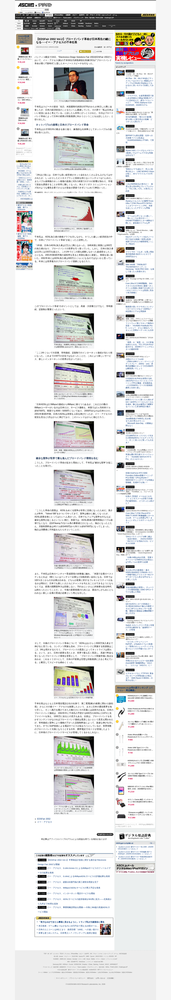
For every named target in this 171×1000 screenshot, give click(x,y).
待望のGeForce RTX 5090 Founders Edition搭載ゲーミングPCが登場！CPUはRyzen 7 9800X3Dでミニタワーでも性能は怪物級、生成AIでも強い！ (140, 477)
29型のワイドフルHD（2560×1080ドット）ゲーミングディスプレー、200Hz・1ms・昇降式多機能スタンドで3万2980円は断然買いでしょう (140, 363)
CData (73, 26)
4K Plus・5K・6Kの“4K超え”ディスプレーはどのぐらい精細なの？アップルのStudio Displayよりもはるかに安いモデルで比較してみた (140, 83)
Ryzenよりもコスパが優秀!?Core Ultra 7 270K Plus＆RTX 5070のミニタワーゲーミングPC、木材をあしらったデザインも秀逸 (139, 204)
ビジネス (34, 15)
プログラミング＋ (92, 967)
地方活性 (92, 17)
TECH (41, 15)
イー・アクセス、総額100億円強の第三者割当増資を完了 (72, 882)
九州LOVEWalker (103, 972)
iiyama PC (82, 956)
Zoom (104, 26)
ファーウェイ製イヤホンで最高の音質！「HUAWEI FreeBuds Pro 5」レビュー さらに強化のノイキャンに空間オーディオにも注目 (140, 326)
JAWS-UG (63, 959)
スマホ (98, 15)
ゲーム (115, 15)
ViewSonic (88, 23)
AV (87, 15)
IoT (27, 15)
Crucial (73, 23)
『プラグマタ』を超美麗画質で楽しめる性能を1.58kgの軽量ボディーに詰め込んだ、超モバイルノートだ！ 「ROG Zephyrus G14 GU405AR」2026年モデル (140, 100)
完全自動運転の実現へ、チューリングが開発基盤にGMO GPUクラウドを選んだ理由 (140, 589)
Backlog (81, 26)
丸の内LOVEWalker (115, 972)
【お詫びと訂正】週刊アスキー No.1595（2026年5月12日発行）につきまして (136, 848)
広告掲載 (110, 978)
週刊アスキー (57, 17)
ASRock (65, 23)
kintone (42, 26)
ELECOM (27, 23)
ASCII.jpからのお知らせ (124, 843)
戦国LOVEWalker (127, 972)
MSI (65, 21)
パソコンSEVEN (58, 21)
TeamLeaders (67, 17)
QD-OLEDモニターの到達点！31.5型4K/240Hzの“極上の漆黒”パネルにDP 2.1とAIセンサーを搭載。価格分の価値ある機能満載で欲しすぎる (140, 608)
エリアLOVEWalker (54, 972)
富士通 (27, 21)
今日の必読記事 (62, 969)
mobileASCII (92, 969)
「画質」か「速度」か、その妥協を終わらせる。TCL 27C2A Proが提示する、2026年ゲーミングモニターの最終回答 (140, 345)
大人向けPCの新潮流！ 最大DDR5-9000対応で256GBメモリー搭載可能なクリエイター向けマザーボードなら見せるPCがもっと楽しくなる (140, 574)
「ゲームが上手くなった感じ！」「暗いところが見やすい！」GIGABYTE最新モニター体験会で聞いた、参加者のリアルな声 (140, 219)
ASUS (73, 21)
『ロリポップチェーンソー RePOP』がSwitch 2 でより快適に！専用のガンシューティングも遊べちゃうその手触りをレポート (140, 645)
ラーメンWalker (43, 972)
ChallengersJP (109, 17)
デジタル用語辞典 (82, 969)
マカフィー (27, 28)
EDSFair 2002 (44, 819)
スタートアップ (106, 15)
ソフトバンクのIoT (112, 26)
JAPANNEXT (42, 29)
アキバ (92, 15)
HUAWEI (81, 23)
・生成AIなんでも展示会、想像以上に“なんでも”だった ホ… (24, 194)
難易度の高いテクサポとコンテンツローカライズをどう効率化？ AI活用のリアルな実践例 (140, 309)
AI (23, 15)
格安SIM (29, 17)
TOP (45, 953)
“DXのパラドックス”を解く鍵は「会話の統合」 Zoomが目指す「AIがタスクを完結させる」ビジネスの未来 (139, 540)
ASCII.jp (26, 5)
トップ (18, 15)
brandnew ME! (58, 28)
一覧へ (151, 843)
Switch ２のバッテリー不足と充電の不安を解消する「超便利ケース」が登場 (140, 627)
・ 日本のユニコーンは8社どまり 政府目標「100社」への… (24, 180)
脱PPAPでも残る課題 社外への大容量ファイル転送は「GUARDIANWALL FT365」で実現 (140, 138)
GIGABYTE (50, 23)
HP (81, 21)
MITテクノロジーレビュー (105, 969)
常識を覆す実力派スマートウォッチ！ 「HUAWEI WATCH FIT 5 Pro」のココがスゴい (140, 456)
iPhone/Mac (58, 15)
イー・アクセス (44, 822)
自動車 (68, 15)
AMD (34, 23)
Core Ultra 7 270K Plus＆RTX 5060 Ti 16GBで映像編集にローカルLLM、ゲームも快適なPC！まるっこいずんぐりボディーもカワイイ (140, 518)
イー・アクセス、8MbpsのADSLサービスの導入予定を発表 (73, 888)
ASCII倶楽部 (148, 15)
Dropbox (65, 26)
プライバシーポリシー (77, 978)
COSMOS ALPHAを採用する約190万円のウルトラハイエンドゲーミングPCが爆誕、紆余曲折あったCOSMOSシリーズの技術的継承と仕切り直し (139, 383)
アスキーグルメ (47, 17)
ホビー (74, 15)
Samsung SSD (57, 964)
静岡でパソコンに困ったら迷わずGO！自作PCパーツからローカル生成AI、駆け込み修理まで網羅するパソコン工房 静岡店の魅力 (140, 403)
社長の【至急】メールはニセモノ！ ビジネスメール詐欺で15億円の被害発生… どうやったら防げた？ (140, 499)
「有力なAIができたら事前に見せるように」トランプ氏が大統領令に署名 (71, 922)
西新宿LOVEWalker (79, 972)
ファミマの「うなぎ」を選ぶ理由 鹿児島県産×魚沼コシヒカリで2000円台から (141, 254)
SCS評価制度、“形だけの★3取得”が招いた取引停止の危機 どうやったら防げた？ (139, 119)
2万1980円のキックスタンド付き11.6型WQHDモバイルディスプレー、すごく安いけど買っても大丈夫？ (140, 439)
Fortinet (88, 26)
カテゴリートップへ (105, 834)
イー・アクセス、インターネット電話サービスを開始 (71, 893)
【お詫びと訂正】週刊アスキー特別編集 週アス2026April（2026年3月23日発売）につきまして (135, 853)
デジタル (43, 5)
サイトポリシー (61, 978)
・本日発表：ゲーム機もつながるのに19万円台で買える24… (24, 173)
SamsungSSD (56, 23)
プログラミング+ (78, 17)
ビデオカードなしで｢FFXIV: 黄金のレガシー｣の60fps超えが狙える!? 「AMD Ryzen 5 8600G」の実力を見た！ (139, 676)
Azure (50, 26)
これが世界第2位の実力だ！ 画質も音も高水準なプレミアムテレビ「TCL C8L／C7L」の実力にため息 (140, 187)
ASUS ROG (42, 23)
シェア (59, 51)
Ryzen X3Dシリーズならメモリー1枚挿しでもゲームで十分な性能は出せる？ (140, 152)
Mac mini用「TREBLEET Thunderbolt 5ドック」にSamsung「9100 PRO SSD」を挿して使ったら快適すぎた (140, 268)
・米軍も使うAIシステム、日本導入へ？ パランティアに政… (24, 187)
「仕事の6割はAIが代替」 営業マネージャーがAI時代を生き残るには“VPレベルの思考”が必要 (139, 559)
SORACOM (77, 964)
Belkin (96, 23)
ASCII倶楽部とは (26, 199)
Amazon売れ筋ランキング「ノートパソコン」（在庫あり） (23, 39)
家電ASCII (38, 17)
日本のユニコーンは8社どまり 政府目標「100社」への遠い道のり (68, 929)
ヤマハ (96, 26)
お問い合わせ (100, 978)
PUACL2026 (99, 17)
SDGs (86, 17)
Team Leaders (82, 967)
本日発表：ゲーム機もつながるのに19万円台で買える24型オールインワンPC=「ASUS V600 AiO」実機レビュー (88, 926)
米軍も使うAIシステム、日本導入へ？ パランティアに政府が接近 (67, 933)
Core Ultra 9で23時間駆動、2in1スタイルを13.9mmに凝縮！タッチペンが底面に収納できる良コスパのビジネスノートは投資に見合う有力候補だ (140, 288)
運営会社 (90, 978)
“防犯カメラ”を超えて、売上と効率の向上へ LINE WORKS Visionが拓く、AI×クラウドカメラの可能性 (140, 172)
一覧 (75, 51)
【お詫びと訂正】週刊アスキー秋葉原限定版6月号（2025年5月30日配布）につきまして (135, 858)
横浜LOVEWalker (67, 972)
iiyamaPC (42, 21)
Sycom (50, 21)
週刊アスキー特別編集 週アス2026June (24, 207)
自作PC (82, 15)
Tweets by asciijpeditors (124, 63)
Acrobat (34, 26)
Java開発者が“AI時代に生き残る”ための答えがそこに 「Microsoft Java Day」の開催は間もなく (139, 422)
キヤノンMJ (34, 28)
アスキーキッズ (20, 17)
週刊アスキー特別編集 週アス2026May (24, 236)
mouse (34, 21)
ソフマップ (50, 28)
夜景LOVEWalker (91, 972)
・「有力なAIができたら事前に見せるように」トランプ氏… (24, 166)
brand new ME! (98, 961)
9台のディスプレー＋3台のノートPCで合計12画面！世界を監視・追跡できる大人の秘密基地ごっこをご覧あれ (140, 240)
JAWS (27, 26)
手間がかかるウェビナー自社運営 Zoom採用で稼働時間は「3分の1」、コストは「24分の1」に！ (140, 663)
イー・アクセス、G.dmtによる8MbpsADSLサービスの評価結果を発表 (78, 876)
